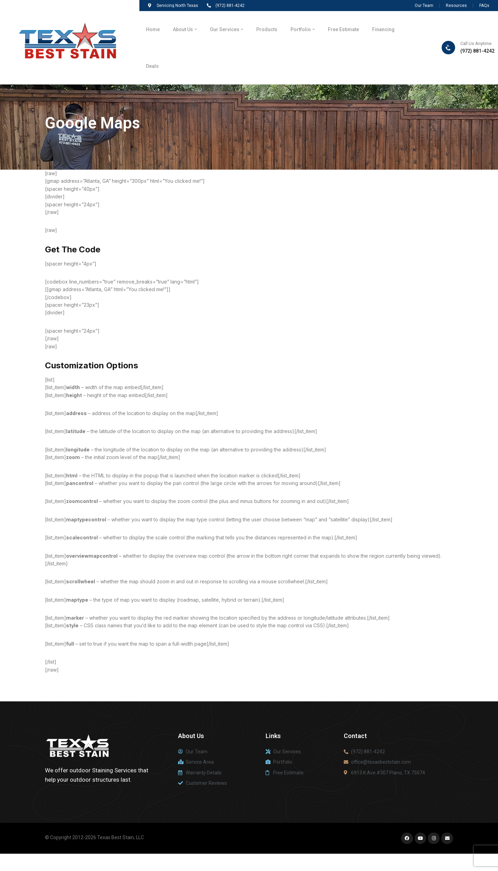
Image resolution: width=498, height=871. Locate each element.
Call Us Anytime (475, 51)
